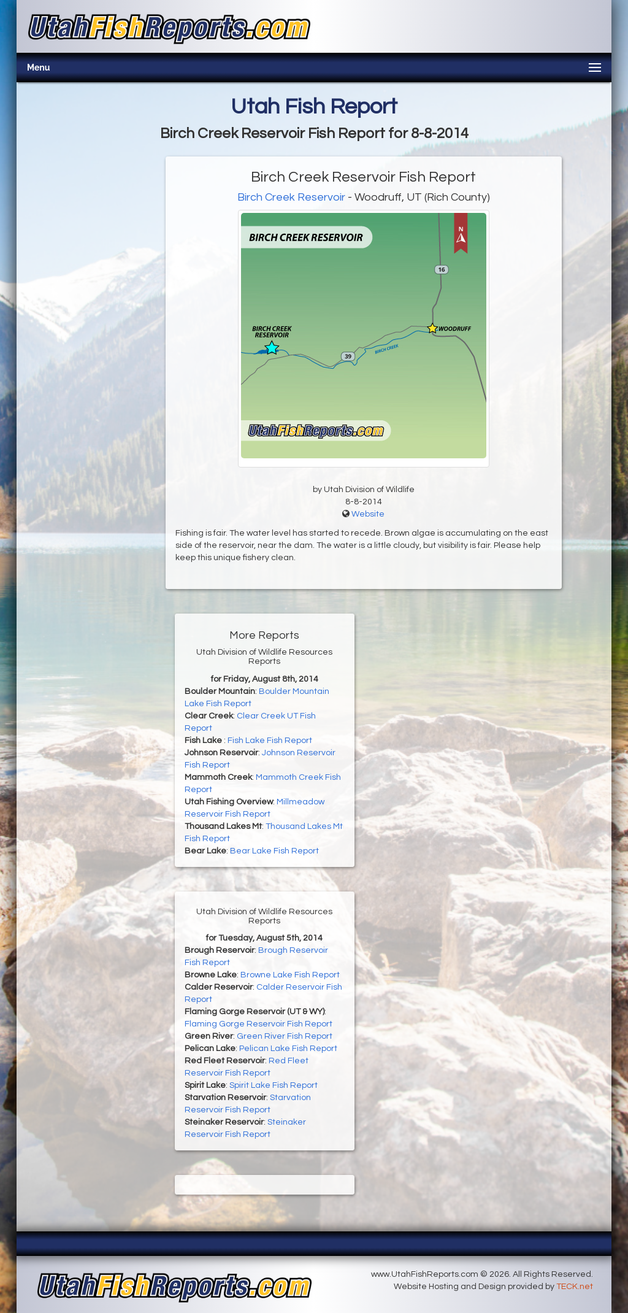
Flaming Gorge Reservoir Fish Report (258, 1024)
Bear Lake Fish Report (274, 851)
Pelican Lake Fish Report (288, 1048)
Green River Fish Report (284, 1036)
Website (368, 514)
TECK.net (574, 1286)
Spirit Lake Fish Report (273, 1085)
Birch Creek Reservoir (291, 197)
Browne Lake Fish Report (290, 975)
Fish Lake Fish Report (270, 740)
